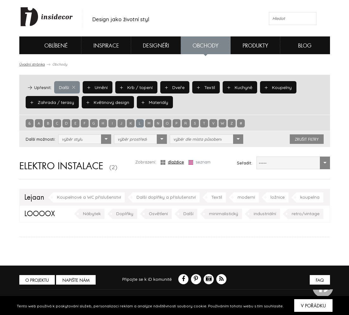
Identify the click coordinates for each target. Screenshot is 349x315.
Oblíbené (45, 45)
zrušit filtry (307, 139)
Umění (96, 87)
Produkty (255, 45)
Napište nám (77, 280)
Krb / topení (134, 87)
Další (66, 87)
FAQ (319, 280)
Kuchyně (236, 87)
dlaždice (172, 162)
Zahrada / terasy (51, 102)
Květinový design (104, 102)
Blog (305, 45)
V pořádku (313, 306)
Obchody (206, 45)
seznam (199, 162)
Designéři (156, 45)
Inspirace (106, 45)
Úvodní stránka (32, 64)
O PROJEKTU (37, 280)
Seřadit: (244, 162)
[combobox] (84, 139)
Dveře (172, 87)
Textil (203, 87)
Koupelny (273, 87)
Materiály (150, 102)
